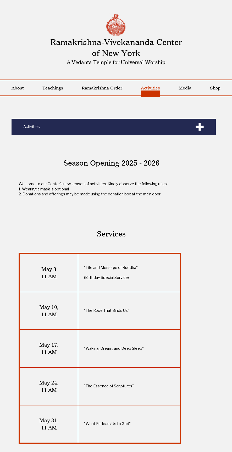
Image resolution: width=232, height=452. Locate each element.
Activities (150, 88)
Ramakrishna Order (102, 88)
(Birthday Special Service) (106, 277)
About (18, 88)
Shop (215, 88)
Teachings (52, 88)
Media (185, 88)
